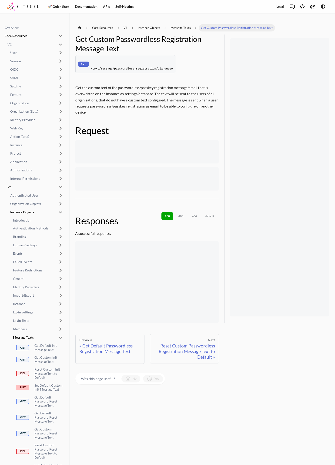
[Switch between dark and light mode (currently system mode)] (323, 6)
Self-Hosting (124, 6)
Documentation (86, 6)
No (131, 379)
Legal (280, 6)
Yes (153, 379)
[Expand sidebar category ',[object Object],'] (60, 52)
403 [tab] (180, 216)
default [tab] (209, 216)
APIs (106, 6)
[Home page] (79, 27)
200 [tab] (167, 216)
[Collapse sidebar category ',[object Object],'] (60, 36)
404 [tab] (194, 216)
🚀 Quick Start (58, 6)
